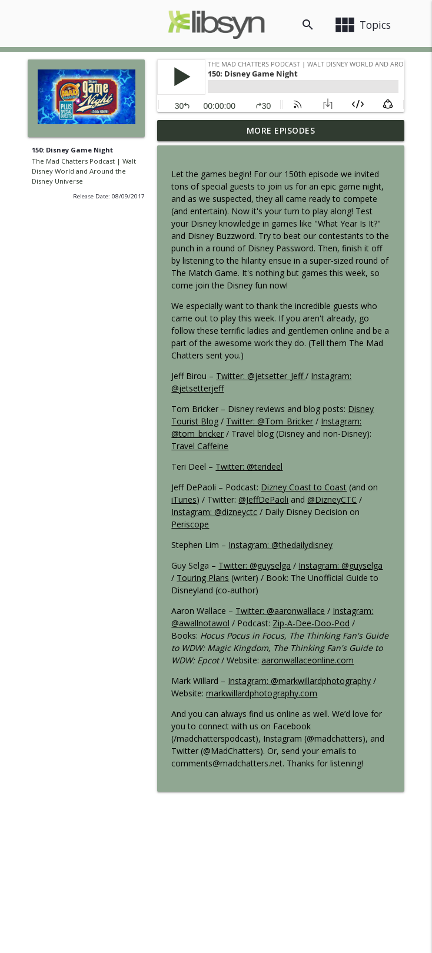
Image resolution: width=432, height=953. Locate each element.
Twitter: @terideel (249, 466)
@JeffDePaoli (263, 499)
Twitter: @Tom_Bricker (269, 421)
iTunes (184, 499)
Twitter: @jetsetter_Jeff (260, 375)
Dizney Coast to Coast (304, 487)
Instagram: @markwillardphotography (299, 680)
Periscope (190, 524)
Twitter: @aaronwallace (280, 610)
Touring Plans (203, 577)
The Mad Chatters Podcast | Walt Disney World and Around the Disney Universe (84, 171)
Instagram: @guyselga (340, 565)
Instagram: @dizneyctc (214, 511)
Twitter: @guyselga (254, 565)
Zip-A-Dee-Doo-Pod (311, 623)
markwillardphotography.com (261, 693)
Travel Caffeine (199, 445)
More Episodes (281, 130)
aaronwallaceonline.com (307, 660)
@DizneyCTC (332, 499)
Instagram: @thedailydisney (280, 544)
